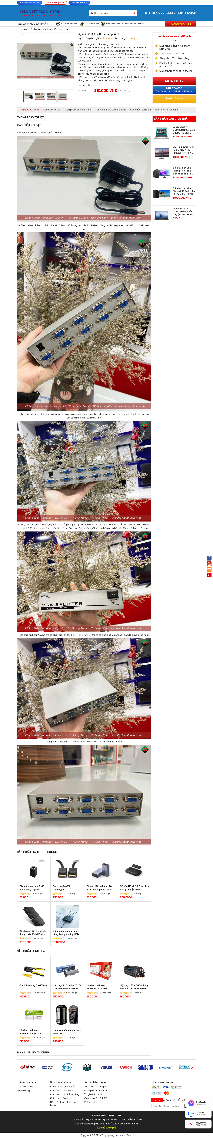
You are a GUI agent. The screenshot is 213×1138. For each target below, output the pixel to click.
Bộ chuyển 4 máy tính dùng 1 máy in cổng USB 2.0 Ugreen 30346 (66, 934)
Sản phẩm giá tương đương (111, 109)
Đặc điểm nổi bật (52, 109)
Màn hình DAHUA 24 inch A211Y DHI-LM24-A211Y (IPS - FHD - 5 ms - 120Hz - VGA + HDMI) (184, 150)
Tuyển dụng (23, 1090)
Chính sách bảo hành (61, 1090)
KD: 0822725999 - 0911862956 (170, 13)
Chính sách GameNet (61, 1098)
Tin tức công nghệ (55, 2)
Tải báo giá (89, 1102)
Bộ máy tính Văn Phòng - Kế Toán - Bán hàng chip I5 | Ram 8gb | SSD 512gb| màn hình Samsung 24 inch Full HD (182, 170)
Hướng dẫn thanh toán (96, 1090)
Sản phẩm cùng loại (140, 109)
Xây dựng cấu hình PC (95, 1098)
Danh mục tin (181, 23)
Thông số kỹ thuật (29, 109)
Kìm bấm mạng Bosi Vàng (33, 985)
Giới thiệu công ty (26, 1086)
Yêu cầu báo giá (79, 2)
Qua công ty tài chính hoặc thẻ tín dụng (174, 90)
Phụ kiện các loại (42, 29)
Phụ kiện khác (61, 29)
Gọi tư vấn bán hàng (29, 2)
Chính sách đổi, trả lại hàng (64, 1094)
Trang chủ (24, 29)
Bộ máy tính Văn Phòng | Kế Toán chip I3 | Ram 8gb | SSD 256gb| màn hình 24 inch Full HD (184, 191)
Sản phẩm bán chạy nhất (79, 109)
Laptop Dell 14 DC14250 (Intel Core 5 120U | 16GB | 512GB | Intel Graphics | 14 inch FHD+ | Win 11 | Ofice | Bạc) (184, 130)
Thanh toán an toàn (163, 1082)
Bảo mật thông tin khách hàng (63, 1103)
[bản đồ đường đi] (106, 1127)
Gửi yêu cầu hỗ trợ (94, 1094)
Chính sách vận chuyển (62, 1086)
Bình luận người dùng (166, 109)
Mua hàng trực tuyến (95, 1086)
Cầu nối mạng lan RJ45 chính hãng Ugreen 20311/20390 (31, 889)
